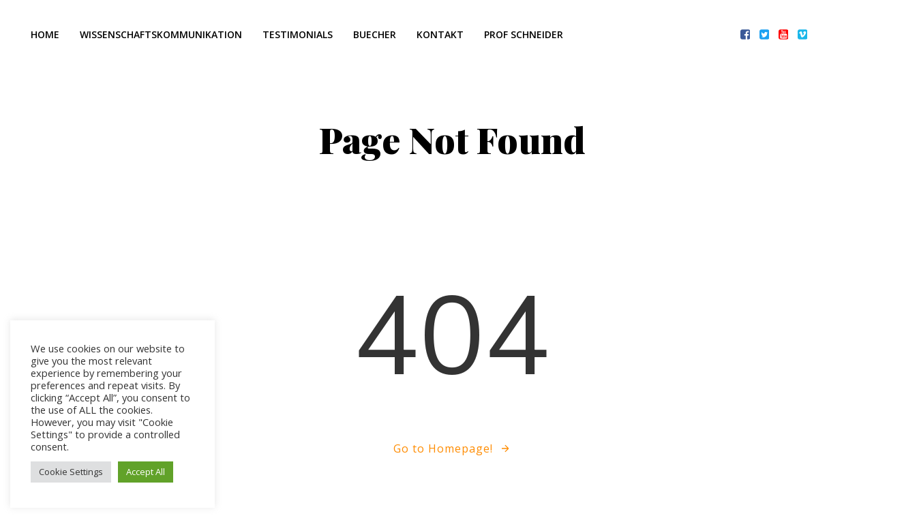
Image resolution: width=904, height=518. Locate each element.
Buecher (374, 34)
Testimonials (297, 34)
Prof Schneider (523, 34)
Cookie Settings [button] (71, 472)
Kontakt (440, 34)
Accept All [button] (145, 472)
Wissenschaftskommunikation (161, 34)
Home (45, 34)
